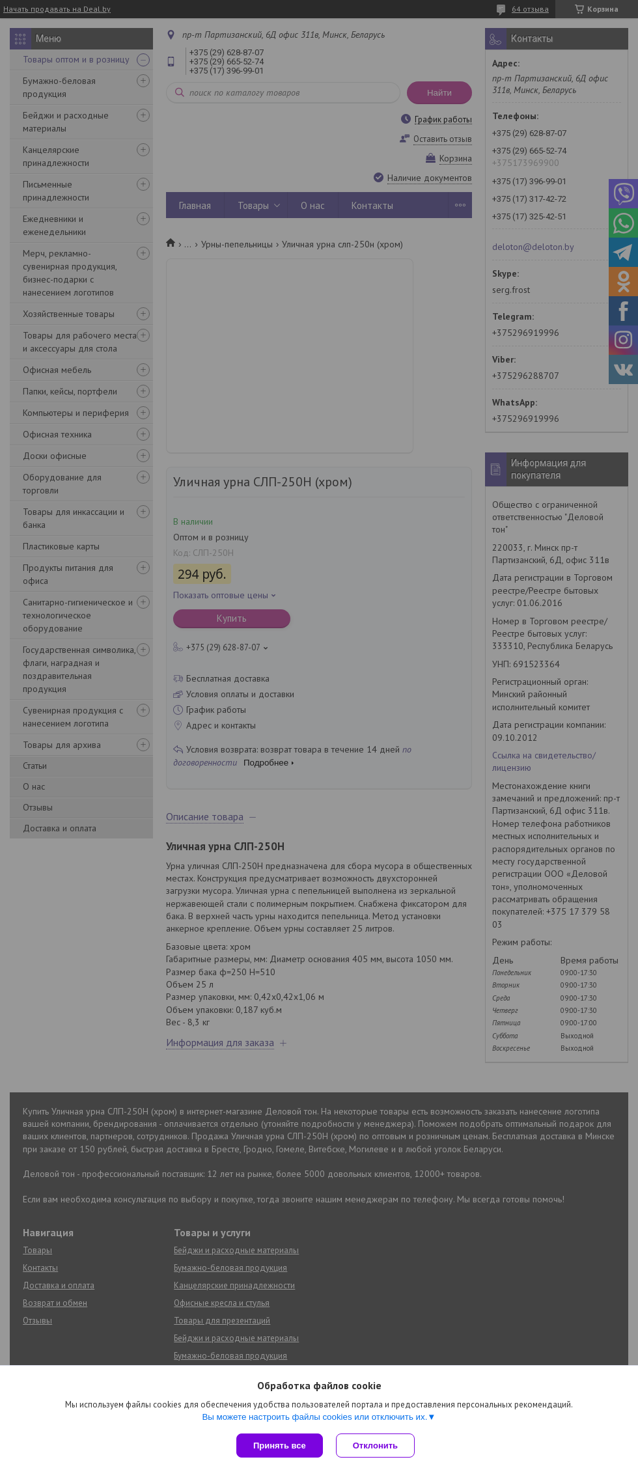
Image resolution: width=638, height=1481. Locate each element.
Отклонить (375, 1445)
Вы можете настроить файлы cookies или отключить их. (314, 1417)
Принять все (279, 1445)
